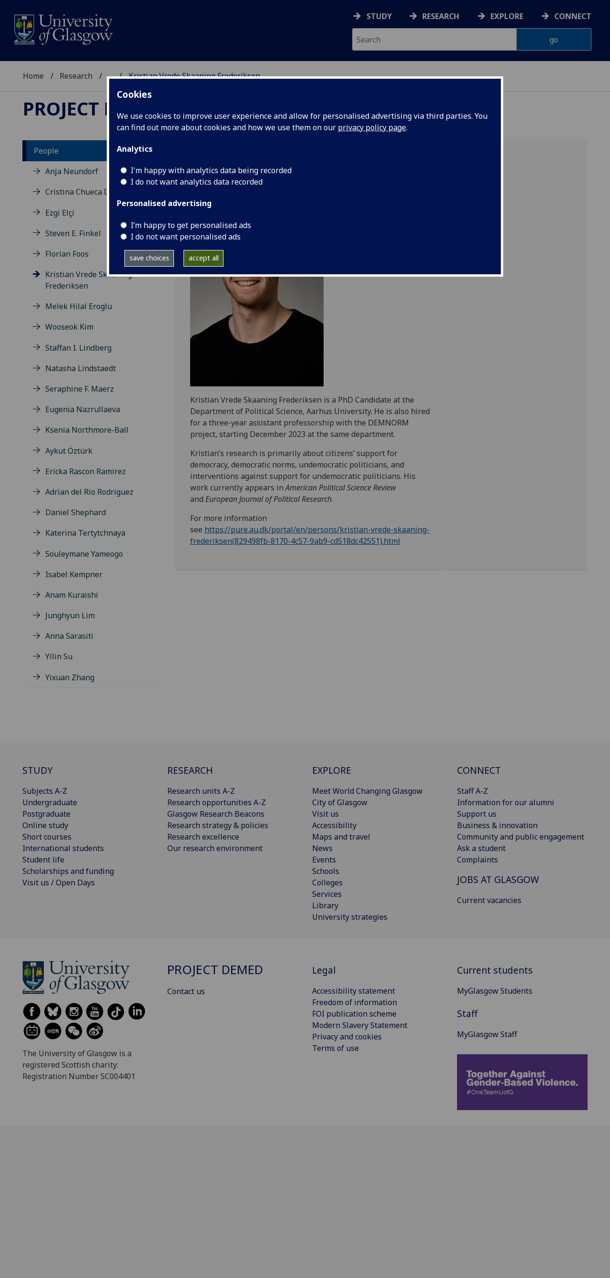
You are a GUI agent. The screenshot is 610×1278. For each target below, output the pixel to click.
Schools (325, 871)
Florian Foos (67, 254)
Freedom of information (354, 1002)
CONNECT (479, 770)
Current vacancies (489, 900)
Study (379, 16)
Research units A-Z (201, 791)
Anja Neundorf (71, 171)
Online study (45, 825)
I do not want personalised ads (186, 236)
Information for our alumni (505, 802)
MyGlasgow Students (494, 991)
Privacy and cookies (347, 1036)
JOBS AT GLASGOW (498, 879)
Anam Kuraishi (71, 595)
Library (325, 905)
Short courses (46, 836)
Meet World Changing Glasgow (367, 791)
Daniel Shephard (75, 512)
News (322, 848)
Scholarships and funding (68, 871)
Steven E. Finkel (73, 233)
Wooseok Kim (69, 327)
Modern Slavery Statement (359, 1025)
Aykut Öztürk (68, 451)
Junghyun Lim (70, 615)
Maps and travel (341, 836)
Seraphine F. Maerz (79, 389)
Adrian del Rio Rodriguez (89, 492)
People (46, 150)
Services (327, 894)
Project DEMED (95, 108)
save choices (149, 257)
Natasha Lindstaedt (80, 368)
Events (324, 859)
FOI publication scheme (354, 1013)
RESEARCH (190, 770)
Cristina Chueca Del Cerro (91, 192)
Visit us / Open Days (58, 882)
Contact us (186, 991)
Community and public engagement (520, 836)
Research (440, 16)
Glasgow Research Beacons (215, 814)
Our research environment (215, 848)
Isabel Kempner (73, 574)
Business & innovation (497, 825)
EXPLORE (331, 770)
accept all (204, 257)
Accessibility (334, 825)
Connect (572, 16)
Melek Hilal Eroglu (78, 306)
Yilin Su (58, 656)
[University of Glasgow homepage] (62, 28)
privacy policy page (372, 127)
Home (33, 76)
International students (63, 848)
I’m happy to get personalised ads (191, 225)
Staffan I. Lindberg (78, 348)
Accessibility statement (353, 991)
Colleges (327, 882)
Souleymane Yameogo (84, 554)
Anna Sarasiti (69, 636)
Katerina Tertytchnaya (85, 533)
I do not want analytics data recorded (197, 182)
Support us (477, 814)
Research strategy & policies (217, 825)
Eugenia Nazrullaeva (82, 409)
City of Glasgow (339, 802)
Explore (506, 16)
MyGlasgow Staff (487, 1034)
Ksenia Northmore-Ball (87, 430)
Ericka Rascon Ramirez (85, 471)
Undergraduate (49, 802)
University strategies (349, 917)
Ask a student (481, 848)
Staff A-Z (472, 791)
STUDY (37, 770)
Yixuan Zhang (69, 677)
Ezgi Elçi (59, 213)
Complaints (477, 859)
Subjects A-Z (44, 791)
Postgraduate (46, 814)
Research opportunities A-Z (216, 802)
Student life (43, 859)
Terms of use (335, 1048)
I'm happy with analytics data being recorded (211, 170)
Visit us (325, 814)
